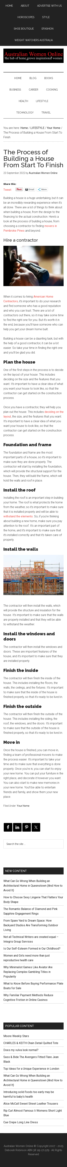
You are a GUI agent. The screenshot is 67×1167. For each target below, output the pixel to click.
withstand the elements (18, 516)
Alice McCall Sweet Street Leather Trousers (30, 1103)
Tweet (7, 189)
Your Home (23, 805)
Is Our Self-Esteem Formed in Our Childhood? (31, 948)
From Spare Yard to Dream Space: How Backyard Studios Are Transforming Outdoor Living (30, 925)
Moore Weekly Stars (16, 1036)
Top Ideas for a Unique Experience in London (31, 1068)
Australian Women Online (33, 56)
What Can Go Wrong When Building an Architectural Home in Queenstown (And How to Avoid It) (33, 885)
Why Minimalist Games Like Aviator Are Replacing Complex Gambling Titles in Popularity (28, 972)
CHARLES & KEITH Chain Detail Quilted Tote (30, 1043)
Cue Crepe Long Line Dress (20, 1122)
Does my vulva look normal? (20, 1050)
